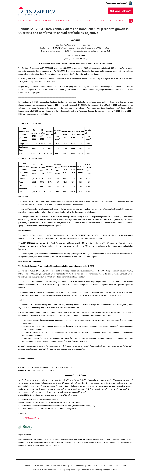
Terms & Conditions (77, 466)
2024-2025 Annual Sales (30, 418)
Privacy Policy (112, 466)
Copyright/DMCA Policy (96, 466)
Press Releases (44, 21)
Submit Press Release (59, 466)
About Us (92, 21)
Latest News (25, 21)
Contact (78, 21)
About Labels (63, 21)
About (27, 466)
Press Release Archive (40, 466)
